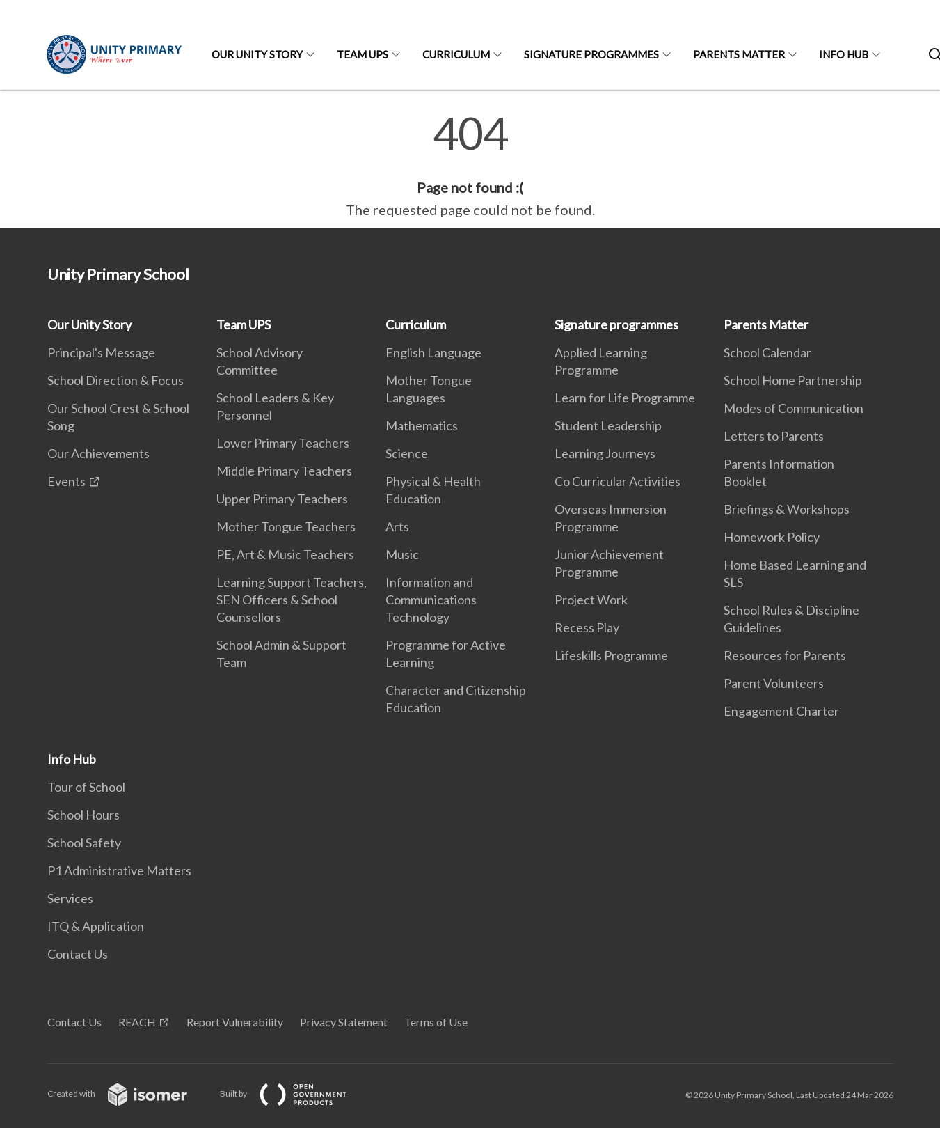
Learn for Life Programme (625, 397)
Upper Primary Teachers (282, 498)
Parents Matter (739, 54)
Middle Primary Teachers (284, 470)
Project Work (591, 599)
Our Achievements (98, 453)
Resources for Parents (785, 655)
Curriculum (456, 54)
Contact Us (77, 954)
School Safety (84, 842)
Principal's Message (101, 352)
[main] (470, 166)
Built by (294, 1093)
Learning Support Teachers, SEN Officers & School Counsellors (291, 599)
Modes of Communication (793, 408)
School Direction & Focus (115, 380)
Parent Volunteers (774, 683)
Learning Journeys (605, 453)
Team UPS (362, 54)
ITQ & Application (95, 926)
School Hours (83, 814)
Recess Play (587, 627)
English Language (433, 352)
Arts (397, 526)
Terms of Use (436, 1021)
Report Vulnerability (234, 1021)
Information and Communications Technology (431, 599)
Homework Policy (772, 537)
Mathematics (421, 425)
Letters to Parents (774, 436)
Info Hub (843, 54)
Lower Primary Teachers (282, 443)
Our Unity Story (257, 54)
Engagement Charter (781, 711)
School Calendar (767, 352)
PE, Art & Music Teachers (285, 554)
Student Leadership (608, 425)
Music (402, 554)
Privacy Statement (344, 1021)
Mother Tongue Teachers (286, 526)
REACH (137, 1021)
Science (406, 453)
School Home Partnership (793, 380)
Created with (128, 1093)
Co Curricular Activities (617, 481)
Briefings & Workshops (787, 509)
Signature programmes (591, 54)
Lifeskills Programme (611, 655)
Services (70, 898)
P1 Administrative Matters (119, 870)
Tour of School (86, 786)
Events (66, 481)
